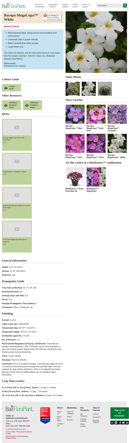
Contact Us (60, 425)
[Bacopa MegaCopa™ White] (117, 146)
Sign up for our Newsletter (119, 413)
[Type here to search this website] (109, 5)
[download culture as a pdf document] (11, 87)
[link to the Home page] (14, 5)
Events (70, 420)
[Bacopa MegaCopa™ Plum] (96, 146)
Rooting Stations (96, 421)
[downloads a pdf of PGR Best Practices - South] (32, 105)
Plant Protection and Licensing (17, 436)
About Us (59, 413)
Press (69, 417)
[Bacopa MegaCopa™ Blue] (75, 117)
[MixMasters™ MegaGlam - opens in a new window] (96, 179)
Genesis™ (97, 417)
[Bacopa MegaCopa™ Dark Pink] (96, 118)
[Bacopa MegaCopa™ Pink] (75, 146)
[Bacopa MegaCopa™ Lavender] (117, 118)
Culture (96, 414)
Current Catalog (83, 420)
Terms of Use (10, 432)
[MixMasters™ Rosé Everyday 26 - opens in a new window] (75, 179)
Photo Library (83, 425)
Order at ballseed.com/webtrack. (17, 417)
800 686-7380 (24, 426)
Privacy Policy (11, 438)
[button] (40, 5)
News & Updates (70, 413)
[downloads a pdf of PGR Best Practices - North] (11, 105)
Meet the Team (59, 419)
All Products (83, 415)
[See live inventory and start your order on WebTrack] (51, 17)
